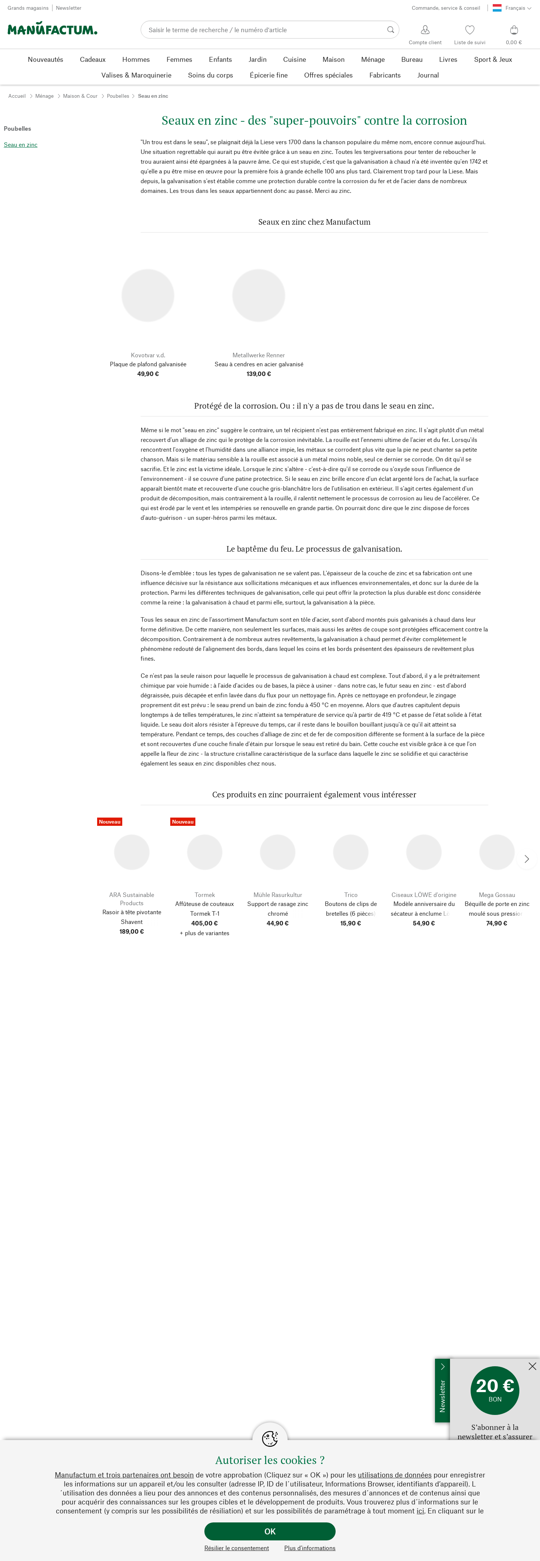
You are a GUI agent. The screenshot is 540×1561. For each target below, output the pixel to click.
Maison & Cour (80, 96)
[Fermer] (532, 1367)
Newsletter (68, 7)
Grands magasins (28, 7)
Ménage (44, 96)
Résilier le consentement (236, 1547)
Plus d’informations (310, 1547)
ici (420, 1510)
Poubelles (118, 96)
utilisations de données (395, 1474)
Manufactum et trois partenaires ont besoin (124, 1474)
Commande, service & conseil (446, 7)
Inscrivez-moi (468, 1362)
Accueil (17, 96)
